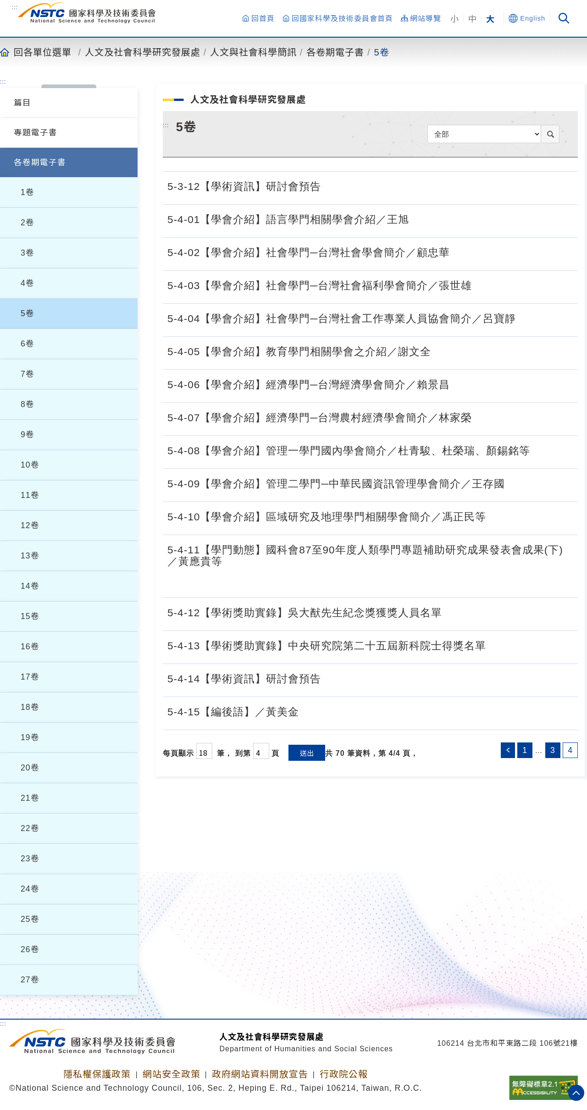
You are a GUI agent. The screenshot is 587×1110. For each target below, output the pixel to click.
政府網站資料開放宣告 (260, 1074)
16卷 (30, 646)
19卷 (30, 737)
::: (15, 7)
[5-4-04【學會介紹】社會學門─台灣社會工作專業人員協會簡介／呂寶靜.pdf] (525, 317)
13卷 (30, 555)
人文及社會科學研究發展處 (142, 51)
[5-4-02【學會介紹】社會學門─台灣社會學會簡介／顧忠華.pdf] (459, 251)
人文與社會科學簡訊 (253, 51)
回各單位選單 (43, 51)
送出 (307, 753)
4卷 (27, 283)
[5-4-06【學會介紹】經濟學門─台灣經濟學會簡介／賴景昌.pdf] (459, 383)
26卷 (30, 949)
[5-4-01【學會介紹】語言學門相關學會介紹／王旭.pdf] (419, 218)
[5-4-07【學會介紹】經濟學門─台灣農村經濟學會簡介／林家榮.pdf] (481, 416)
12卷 (30, 525)
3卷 (27, 252)
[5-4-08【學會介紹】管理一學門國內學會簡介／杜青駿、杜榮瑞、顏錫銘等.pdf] (540, 450)
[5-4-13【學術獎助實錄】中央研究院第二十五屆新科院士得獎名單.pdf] (496, 645)
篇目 (22, 102)
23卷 (30, 858)
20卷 (30, 767)
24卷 (30, 888)
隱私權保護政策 (97, 1074)
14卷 (30, 586)
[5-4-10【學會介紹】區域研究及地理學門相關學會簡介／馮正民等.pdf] (496, 516)
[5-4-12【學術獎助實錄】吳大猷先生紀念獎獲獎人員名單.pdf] (452, 611)
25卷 (30, 919)
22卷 (30, 828)
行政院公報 (344, 1074)
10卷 (30, 464)
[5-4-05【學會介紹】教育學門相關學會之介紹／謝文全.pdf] (441, 350)
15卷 (30, 616)
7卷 (27, 374)
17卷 (30, 676)
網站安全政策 (171, 1074)
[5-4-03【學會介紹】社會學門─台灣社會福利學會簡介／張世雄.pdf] (481, 284)
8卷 (27, 404)
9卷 (27, 434)
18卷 (30, 707)
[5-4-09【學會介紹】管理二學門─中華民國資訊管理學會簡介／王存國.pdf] (514, 483)
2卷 (27, 222)
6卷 (27, 343)
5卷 (381, 51)
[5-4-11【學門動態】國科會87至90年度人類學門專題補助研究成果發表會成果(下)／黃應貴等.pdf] (563, 581)
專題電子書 (35, 132)
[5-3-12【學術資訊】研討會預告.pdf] (330, 185)
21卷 (30, 798)
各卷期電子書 (335, 51)
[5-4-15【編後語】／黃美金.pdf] (308, 711)
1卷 (27, 192)
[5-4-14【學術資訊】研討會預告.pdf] (330, 678)
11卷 (30, 495)
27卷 (30, 979)
